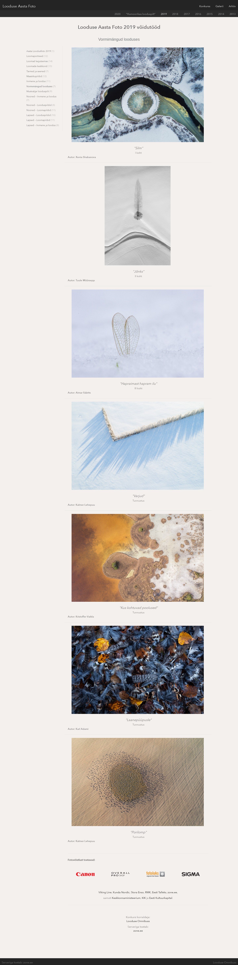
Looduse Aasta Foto (19, 6)
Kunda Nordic (121, 892)
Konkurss (204, 6)
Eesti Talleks (159, 892)
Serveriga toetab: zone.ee (17, 962)
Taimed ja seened (37, 71)
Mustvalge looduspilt (39, 91)
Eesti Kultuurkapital (160, 897)
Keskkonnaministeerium (126, 897)
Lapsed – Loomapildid (40, 120)
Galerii (219, 6)
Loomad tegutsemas (39, 61)
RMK (148, 892)
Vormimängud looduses (41, 86)
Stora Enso (137, 892)
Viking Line (105, 892)
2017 (187, 14)
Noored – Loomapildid (41, 110)
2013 (233, 14)
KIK (144, 897)
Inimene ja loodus (38, 81)
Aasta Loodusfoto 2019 (40, 51)
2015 (210, 14)
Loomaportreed (37, 56)
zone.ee (172, 892)
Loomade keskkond (39, 66)
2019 (164, 14)
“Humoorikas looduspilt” (140, 14)
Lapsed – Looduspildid (40, 115)
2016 (198, 14)
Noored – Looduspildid (40, 105)
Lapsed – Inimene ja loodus (42, 125)
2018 (175, 14)
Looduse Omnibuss (138, 921)
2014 (221, 14)
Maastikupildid (36, 76)
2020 (117, 14)
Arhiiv (232, 6)
